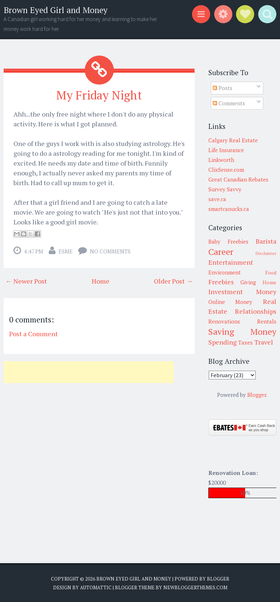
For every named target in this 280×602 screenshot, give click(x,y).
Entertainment (230, 262)
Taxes (245, 342)
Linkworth (221, 159)
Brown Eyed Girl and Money (56, 10)
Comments (229, 103)
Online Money (230, 301)
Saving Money (242, 331)
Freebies (221, 281)
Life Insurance (226, 150)
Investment (225, 291)
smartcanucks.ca (228, 208)
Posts (222, 87)
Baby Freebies (228, 241)
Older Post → (173, 281)
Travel (263, 342)
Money (266, 291)
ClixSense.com (226, 169)
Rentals (266, 321)
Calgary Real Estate (233, 140)
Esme (66, 251)
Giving (248, 282)
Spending (222, 342)
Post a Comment (33, 333)
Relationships (255, 311)
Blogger (256, 394)
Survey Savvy (224, 189)
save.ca (217, 199)
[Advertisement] (89, 372)
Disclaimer (266, 253)
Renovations (224, 321)
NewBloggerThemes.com (195, 587)
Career (220, 251)
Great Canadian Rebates (238, 179)
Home (100, 281)
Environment (224, 272)
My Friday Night (99, 95)
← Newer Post (26, 281)
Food (270, 272)
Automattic (96, 587)
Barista (266, 241)
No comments (110, 251)
